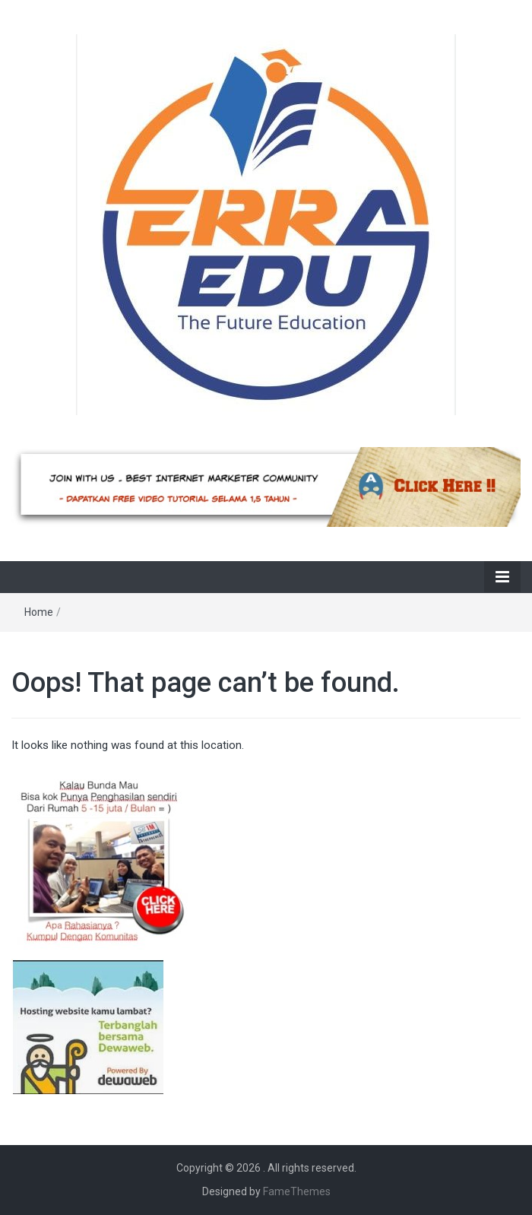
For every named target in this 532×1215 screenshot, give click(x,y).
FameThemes (297, 1191)
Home (38, 612)
